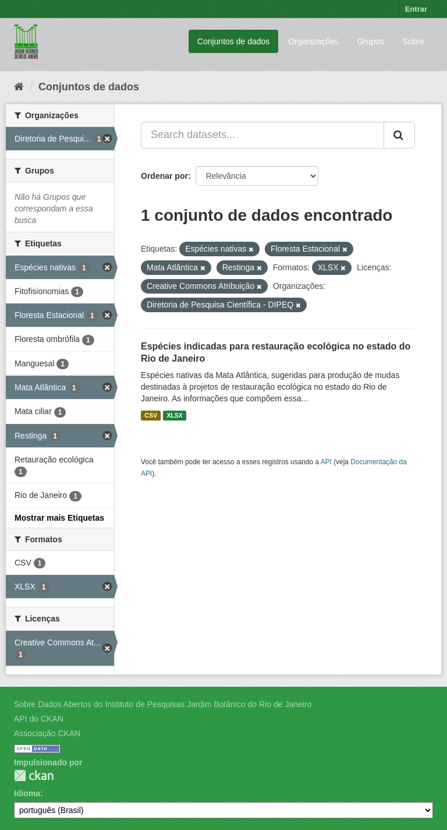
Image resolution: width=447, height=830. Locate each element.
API (326, 462)
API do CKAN (38, 718)
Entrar (416, 9)
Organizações (313, 41)
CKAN (34, 775)
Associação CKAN (47, 733)
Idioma (27, 793)
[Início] (19, 87)
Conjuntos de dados (233, 41)
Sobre (413, 41)
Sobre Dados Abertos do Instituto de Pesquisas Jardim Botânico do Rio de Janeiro (162, 704)
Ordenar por (164, 176)
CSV (150, 415)
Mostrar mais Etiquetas (59, 517)
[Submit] (399, 135)
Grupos (370, 41)
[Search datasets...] (262, 135)
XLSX (174, 415)
